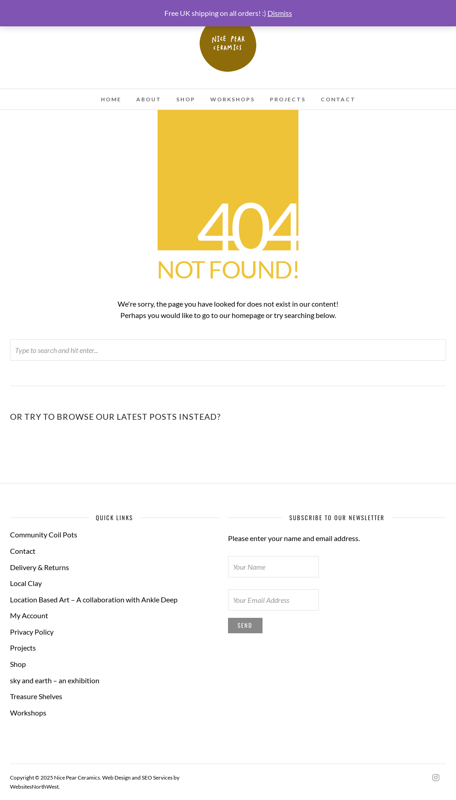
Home (111, 99)
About (148, 99)
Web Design (116, 777)
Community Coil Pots (43, 534)
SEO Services (157, 777)
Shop (185, 99)
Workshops (232, 99)
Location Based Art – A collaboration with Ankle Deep (94, 599)
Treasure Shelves (36, 696)
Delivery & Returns (39, 567)
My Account (29, 615)
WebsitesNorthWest (34, 786)
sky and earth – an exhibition (54, 680)
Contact (338, 99)
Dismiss (280, 13)
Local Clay (26, 583)
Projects (288, 99)
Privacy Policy (32, 631)
